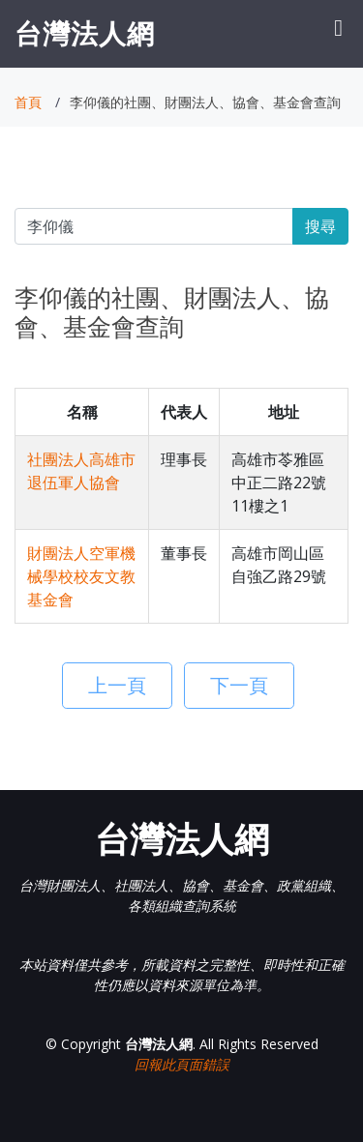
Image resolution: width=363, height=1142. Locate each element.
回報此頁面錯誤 (182, 1064)
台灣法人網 (85, 33)
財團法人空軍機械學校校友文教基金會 (81, 576)
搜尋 (320, 226)
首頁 (28, 102)
